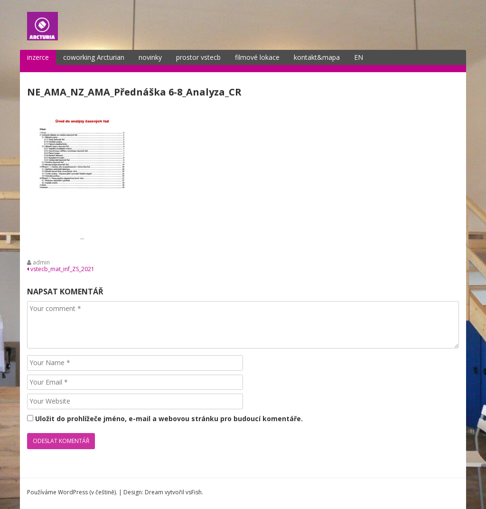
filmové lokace (257, 57)
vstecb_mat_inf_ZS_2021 (60, 269)
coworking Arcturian (93, 57)
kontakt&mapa (317, 57)
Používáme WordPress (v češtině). (72, 492)
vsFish (194, 492)
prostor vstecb (198, 57)
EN (358, 57)
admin (41, 262)
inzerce (38, 57)
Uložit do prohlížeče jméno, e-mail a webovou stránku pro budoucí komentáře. (169, 418)
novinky (150, 57)
